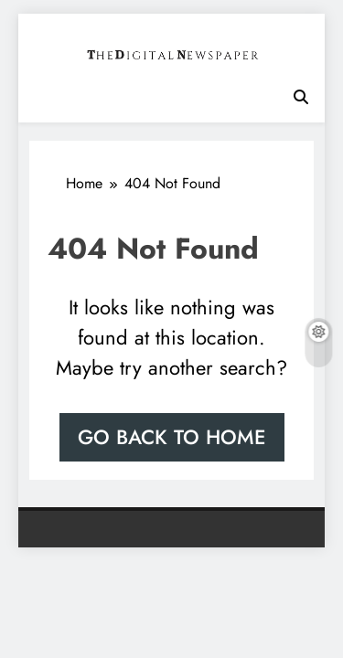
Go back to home (172, 436)
